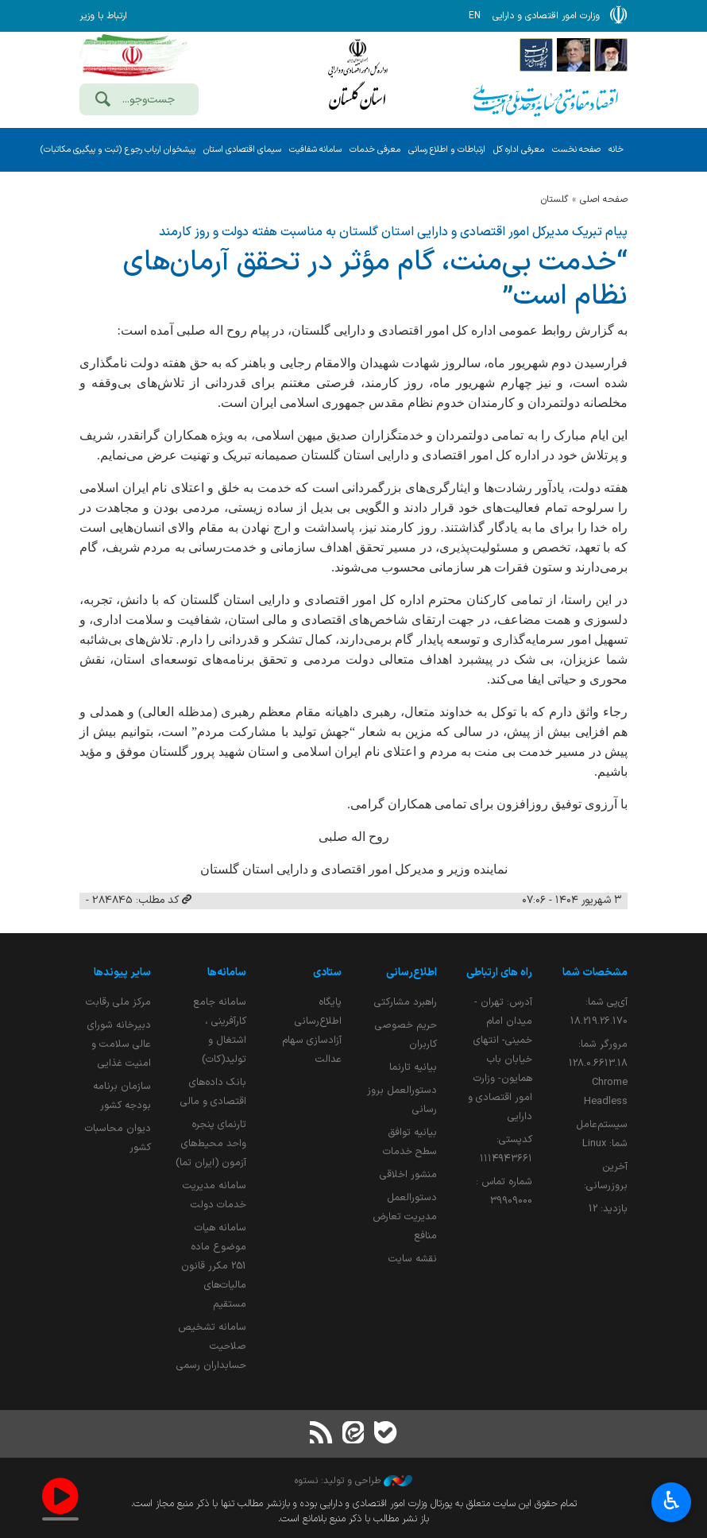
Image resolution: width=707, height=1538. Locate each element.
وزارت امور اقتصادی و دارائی (357, 77)
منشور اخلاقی (408, 1174)
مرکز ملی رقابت (118, 1001)
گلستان (554, 199)
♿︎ (671, 1502)
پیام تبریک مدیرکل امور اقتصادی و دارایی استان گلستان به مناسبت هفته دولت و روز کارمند (393, 232)
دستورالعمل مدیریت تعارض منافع (405, 1216)
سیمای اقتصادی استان (242, 150)
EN (475, 16)
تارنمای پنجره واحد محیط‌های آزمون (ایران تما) (211, 1143)
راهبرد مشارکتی (405, 1001)
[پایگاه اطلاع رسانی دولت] (536, 54)
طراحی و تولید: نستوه (353, 1481)
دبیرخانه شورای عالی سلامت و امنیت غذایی (119, 1044)
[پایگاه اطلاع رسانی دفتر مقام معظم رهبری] (611, 54)
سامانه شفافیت (315, 150)
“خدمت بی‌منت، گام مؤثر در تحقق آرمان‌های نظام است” (375, 279)
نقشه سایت (412, 1258)
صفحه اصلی (604, 199)
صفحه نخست (576, 150)
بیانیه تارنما (413, 1067)
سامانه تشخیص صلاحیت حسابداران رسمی (211, 1346)
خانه (616, 150)
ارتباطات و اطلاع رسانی (446, 150)
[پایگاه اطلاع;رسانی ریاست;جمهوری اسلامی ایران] (573, 54)
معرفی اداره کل (518, 150)
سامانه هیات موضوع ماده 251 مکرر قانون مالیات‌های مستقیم (213, 1265)
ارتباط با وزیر (103, 16)
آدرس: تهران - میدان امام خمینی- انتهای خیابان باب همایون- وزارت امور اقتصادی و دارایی (500, 1059)
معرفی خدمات (375, 150)
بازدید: (608, 1208)
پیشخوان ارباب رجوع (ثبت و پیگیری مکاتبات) (117, 150)
